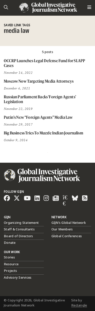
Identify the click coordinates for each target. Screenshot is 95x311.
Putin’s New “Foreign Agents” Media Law (38, 117)
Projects (10, 270)
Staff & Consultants (19, 229)
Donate (10, 242)
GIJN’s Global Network (68, 222)
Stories (9, 257)
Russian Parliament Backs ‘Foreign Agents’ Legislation (40, 99)
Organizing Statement (21, 222)
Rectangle (79, 305)
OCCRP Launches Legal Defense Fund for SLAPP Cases (44, 63)
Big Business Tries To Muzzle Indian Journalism (43, 132)
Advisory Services (17, 277)
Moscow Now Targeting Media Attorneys (38, 81)
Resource (11, 264)
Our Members (62, 229)
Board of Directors (18, 236)
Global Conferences (66, 236)
